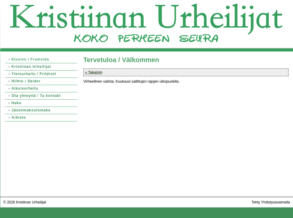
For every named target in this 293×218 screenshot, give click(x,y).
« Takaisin (93, 72)
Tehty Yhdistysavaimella (270, 202)
